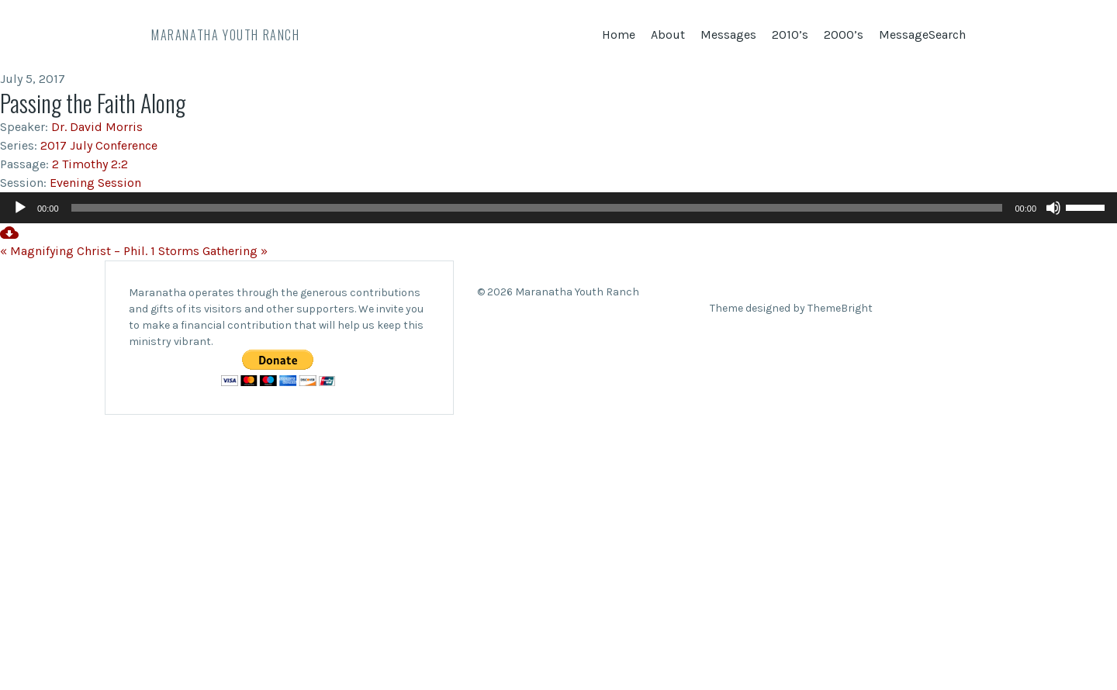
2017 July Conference (98, 145)
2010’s (790, 34)
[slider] (537, 208)
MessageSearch (922, 34)
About (668, 34)
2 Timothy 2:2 (90, 164)
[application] (558, 207)
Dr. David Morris (97, 126)
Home (618, 34)
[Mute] (1053, 208)
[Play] (20, 208)
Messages (728, 34)
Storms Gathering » (213, 250)
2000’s (843, 34)
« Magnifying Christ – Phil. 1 (77, 250)
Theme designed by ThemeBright (791, 308)
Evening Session (95, 182)
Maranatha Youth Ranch (225, 35)
